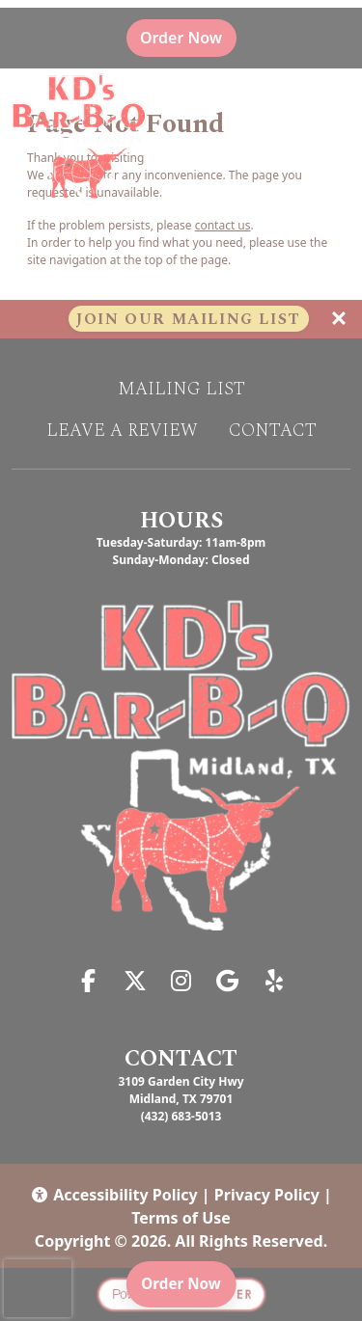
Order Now (188, 37)
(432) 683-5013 (181, 1116)
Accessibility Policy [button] (114, 1194)
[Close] (339, 319)
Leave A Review (122, 431)
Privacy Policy (267, 1194)
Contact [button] (273, 431)
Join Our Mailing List (188, 319)
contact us (223, 225)
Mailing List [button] (181, 389)
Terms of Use (181, 1217)
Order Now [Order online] (188, 1282)
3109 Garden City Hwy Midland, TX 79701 (180, 1090)
